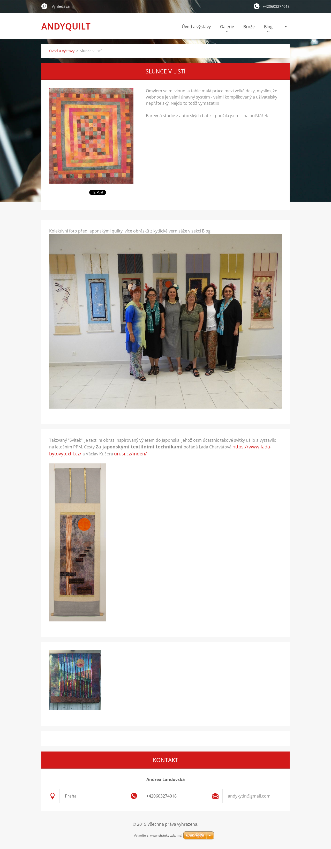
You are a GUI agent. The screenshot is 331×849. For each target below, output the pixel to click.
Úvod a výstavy (196, 26)
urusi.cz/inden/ (130, 453)
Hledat (44, 6)
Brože (249, 26)
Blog (268, 28)
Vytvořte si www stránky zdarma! (158, 835)
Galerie (227, 28)
